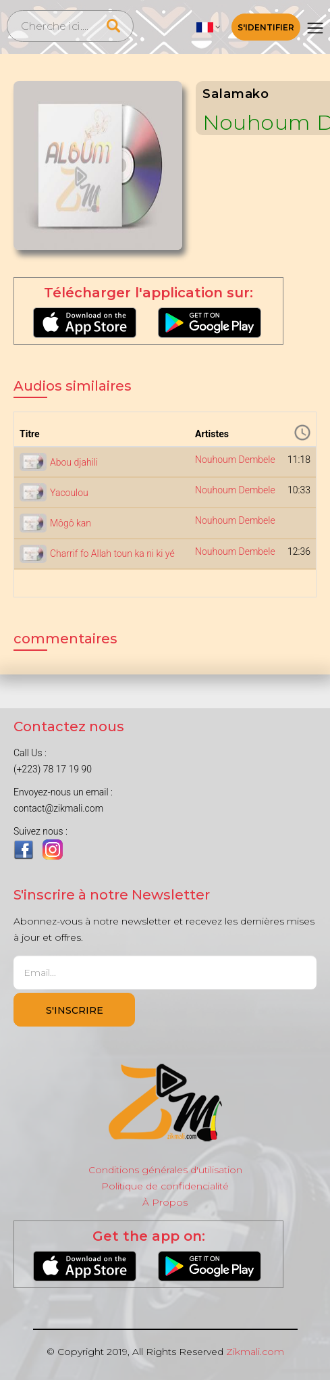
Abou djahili (74, 462)
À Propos (165, 1202)
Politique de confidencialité (165, 1186)
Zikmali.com (255, 1352)
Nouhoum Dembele (235, 459)
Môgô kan (70, 523)
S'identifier (266, 27)
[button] (208, 27)
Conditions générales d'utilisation (165, 1170)
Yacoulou (69, 492)
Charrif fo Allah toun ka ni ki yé (112, 553)
